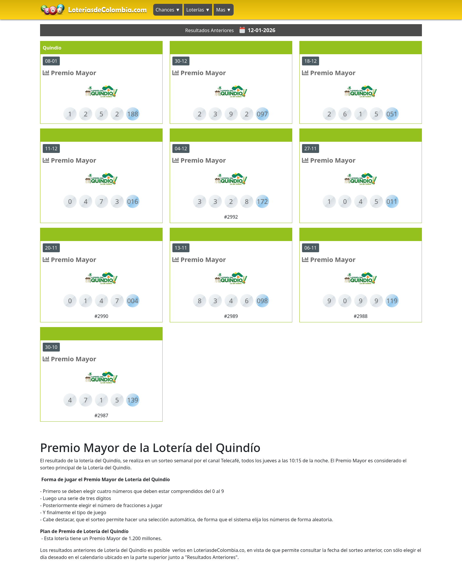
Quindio (52, 47)
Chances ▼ (168, 9)
